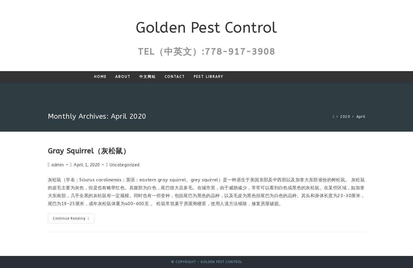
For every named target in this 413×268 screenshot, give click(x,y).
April (360, 116)
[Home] (333, 116)
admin (57, 165)
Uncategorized (124, 165)
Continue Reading (73, 219)
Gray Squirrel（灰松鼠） (89, 151)
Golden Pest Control (206, 27)
